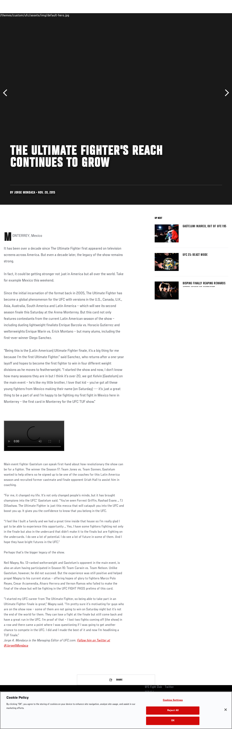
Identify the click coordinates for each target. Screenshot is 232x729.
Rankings (28, 15)
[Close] (225, 709)
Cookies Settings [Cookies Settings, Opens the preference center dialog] (173, 700)
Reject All (172, 710)
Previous (6, 92)
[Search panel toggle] (219, 15)
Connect (155, 15)
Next (225, 92)
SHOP (208, 15)
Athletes (46, 15)
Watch (171, 15)
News (61, 15)
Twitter (169, 687)
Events (11, 15)
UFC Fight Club (153, 687)
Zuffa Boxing (190, 15)
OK (172, 720)
